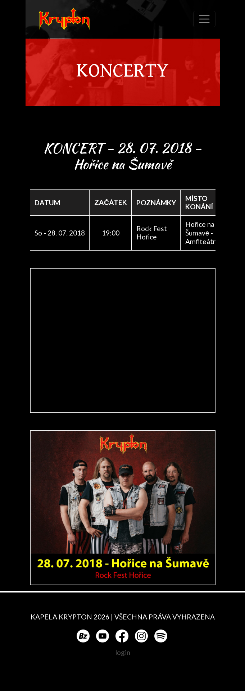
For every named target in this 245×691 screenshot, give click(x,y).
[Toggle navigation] (204, 19)
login (122, 652)
